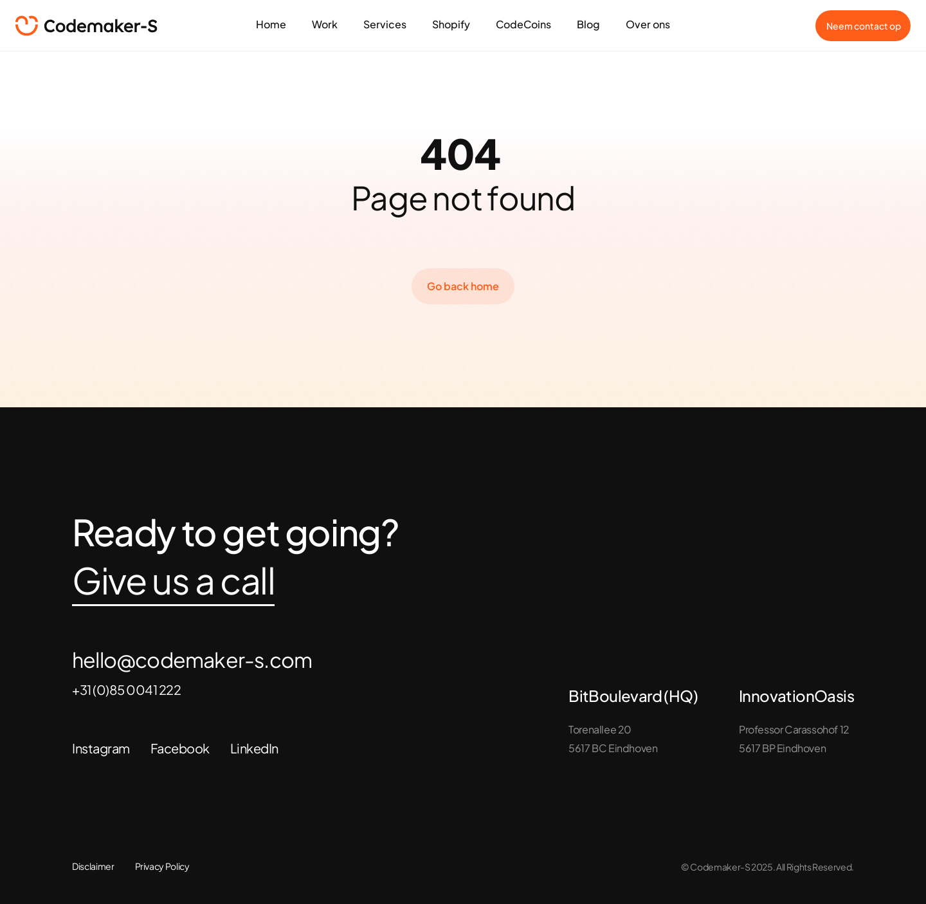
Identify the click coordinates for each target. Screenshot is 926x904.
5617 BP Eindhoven (782, 748)
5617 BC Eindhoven (612, 748)
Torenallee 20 (599, 729)
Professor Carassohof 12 (794, 729)
